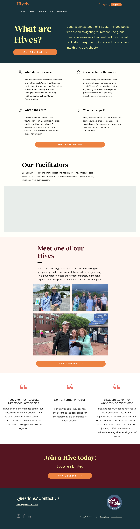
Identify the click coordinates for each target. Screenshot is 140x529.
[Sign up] (116, 4)
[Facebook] (24, 516)
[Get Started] (35, 52)
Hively (23, 3)
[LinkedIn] (29, 516)
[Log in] (104, 4)
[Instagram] (18, 516)
